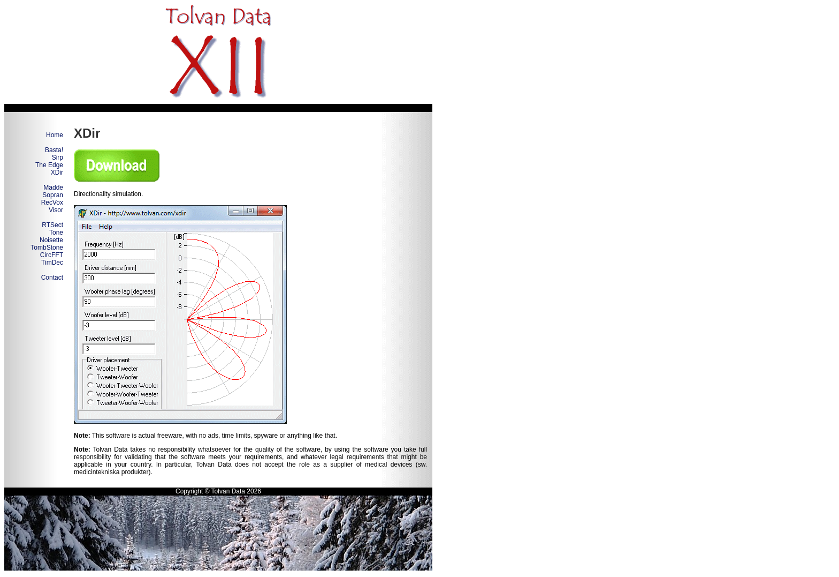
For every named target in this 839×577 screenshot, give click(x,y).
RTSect (52, 225)
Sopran (52, 195)
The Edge (49, 165)
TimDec (52, 262)
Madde (53, 187)
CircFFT (51, 255)
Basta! (54, 150)
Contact (52, 277)
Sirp (57, 157)
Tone (56, 232)
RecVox (52, 202)
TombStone (46, 247)
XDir (57, 172)
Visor (56, 210)
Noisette (51, 240)
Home (54, 135)
